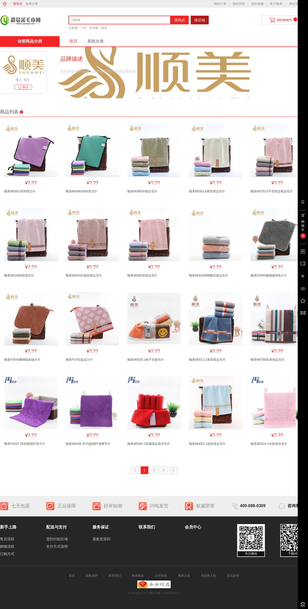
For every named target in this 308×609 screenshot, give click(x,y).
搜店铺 (199, 20)
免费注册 (31, 4)
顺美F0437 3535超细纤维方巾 (24, 444)
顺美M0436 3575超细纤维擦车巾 (88, 444)
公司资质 (161, 575)
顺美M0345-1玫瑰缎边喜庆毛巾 (148, 444)
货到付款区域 (57, 539)
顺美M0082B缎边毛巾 (142, 275)
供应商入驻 (208, 575)
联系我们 (115, 575)
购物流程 (7, 546)
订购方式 (7, 554)
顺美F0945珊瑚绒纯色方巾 (269, 275)
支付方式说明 (57, 546)
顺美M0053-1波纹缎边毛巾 (207, 444)
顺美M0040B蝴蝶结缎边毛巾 (208, 275)
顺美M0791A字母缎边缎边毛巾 (272, 191)
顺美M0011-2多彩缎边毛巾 (207, 359)
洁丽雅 (73, 28)
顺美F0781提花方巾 (79, 359)
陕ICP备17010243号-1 (164, 593)
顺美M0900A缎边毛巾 (142, 191)
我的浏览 (239, 4)
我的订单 (220, 4)
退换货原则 (101, 539)
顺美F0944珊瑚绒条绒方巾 (22, 359)
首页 (73, 41)
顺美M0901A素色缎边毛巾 (207, 191)
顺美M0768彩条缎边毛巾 (268, 359)
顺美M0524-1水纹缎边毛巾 (269, 444)
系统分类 (95, 41)
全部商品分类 (29, 41)
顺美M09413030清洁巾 (20, 191)
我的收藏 (257, 4)
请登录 (17, 4)
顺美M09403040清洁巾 (81, 191)
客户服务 (276, 4)
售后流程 (7, 539)
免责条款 (138, 575)
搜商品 (179, 20)
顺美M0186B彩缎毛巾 (19, 275)
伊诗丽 (93, 28)
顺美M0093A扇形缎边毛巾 (84, 275)
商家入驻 (184, 575)
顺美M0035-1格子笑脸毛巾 (145, 359)
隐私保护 (92, 575)
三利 (83, 28)
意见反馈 (233, 575)
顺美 (104, 28)
